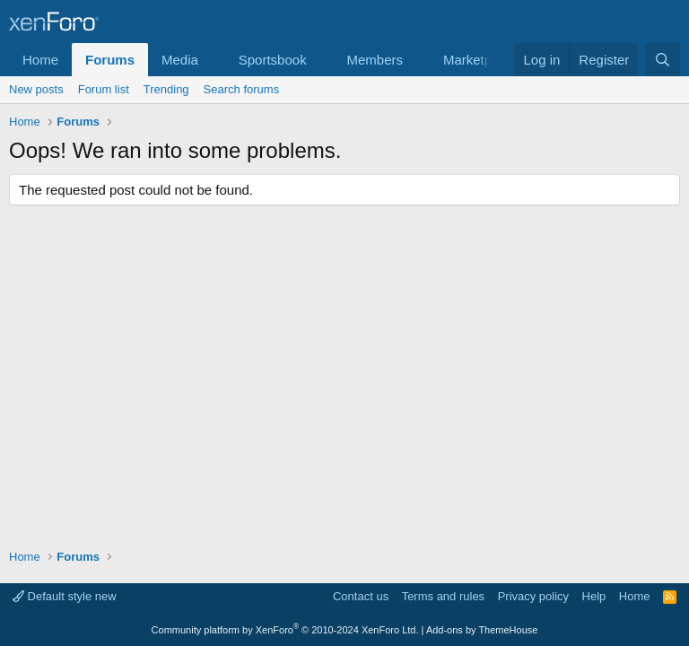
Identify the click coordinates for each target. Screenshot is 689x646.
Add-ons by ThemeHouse (482, 629)
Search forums (242, 89)
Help (594, 596)
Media (179, 59)
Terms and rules (443, 596)
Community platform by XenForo (285, 629)
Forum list (103, 89)
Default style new (65, 596)
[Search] (662, 59)
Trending (166, 89)
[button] (212, 59)
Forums (110, 59)
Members (375, 59)
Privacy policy (533, 596)
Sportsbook (273, 59)
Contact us (360, 596)
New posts (36, 89)
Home (40, 59)
